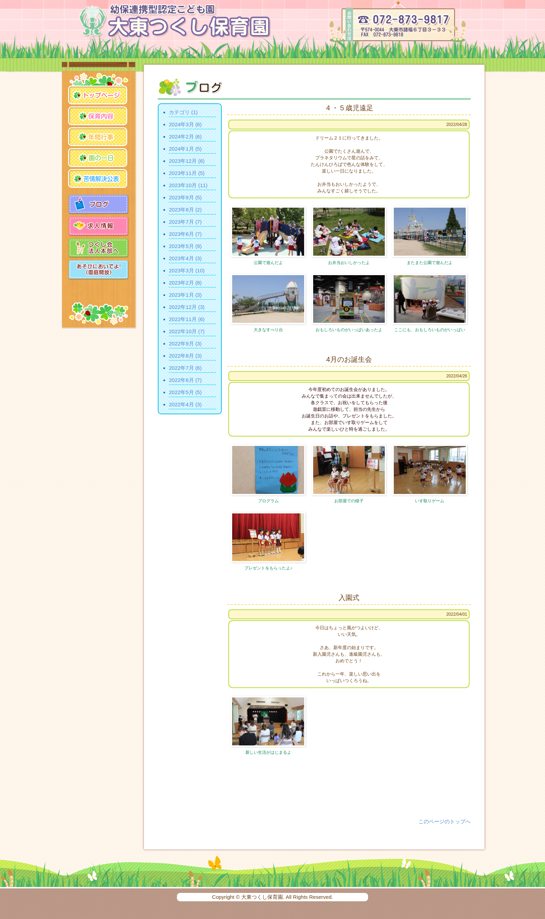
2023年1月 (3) (185, 295)
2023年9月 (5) (185, 197)
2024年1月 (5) (185, 149)
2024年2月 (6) (185, 136)
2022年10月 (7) (187, 331)
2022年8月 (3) (185, 356)
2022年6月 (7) (185, 380)
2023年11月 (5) (187, 173)
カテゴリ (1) (183, 112)
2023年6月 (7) (185, 234)
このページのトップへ (444, 821)
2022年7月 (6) (185, 368)
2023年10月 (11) (188, 185)
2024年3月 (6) (185, 124)
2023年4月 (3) (185, 258)
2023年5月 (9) (185, 246)
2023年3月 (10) (187, 270)
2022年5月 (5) (185, 392)
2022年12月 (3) (187, 307)
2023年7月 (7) (185, 222)
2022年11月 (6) (187, 319)
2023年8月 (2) (185, 210)
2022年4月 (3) (185, 404)
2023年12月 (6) (187, 161)
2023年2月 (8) (185, 283)
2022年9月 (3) (185, 343)
